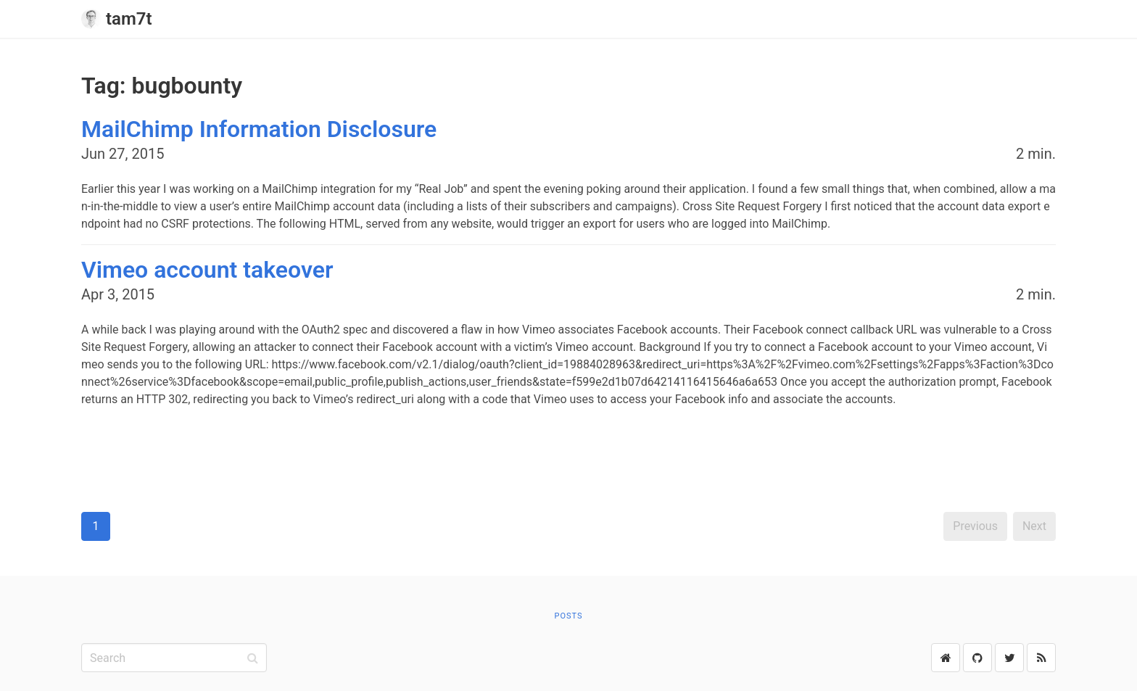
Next (1034, 526)
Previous (975, 526)
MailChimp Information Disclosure (259, 129)
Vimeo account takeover (207, 270)
